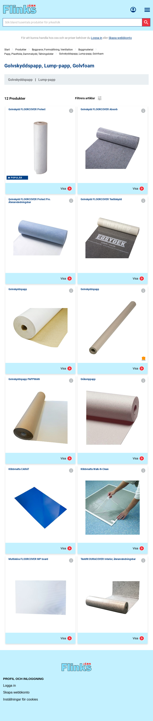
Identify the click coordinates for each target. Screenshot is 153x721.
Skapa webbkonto (16, 692)
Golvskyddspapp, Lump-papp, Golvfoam (81, 53)
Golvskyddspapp (20, 80)
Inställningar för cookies (20, 699)
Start (7, 49)
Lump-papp (46, 80)
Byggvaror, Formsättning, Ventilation (52, 49)
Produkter (20, 49)
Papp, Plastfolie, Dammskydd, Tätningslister (28, 54)
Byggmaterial (85, 49)
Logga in (9, 685)
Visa (66, 188)
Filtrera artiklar (88, 98)
